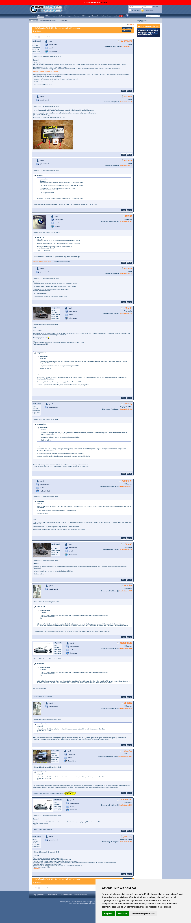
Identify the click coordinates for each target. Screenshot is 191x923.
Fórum (68, 902)
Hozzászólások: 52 (126, 102)
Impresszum (52, 895)
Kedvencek (64, 20)
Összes (33, 20)
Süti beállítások (66, 895)
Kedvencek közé (127, 28)
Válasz (123, 90)
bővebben (104, 2)
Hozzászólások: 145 (126, 313)
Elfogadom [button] (108, 914)
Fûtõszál (37, 31)
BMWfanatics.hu (49, 9)
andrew (128, 96)
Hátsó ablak (36, 868)
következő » (50, 37)
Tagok (93, 902)
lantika (128, 216)
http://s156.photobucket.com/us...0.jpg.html (45, 71)
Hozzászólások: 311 (126, 409)
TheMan (127, 307)
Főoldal (62, 902)
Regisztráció (150, 10)
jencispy (127, 403)
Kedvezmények (82, 903)
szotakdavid (126, 642)
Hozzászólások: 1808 (125, 648)
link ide (129, 90)
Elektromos (75, 28)
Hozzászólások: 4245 (125, 591)
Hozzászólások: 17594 (125, 756)
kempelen (127, 480)
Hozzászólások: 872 (126, 221)
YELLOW (127, 750)
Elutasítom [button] (122, 914)
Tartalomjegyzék (61, 28)
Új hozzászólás (127, 30)
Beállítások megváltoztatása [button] (143, 914)
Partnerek (72, 903)
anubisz (128, 585)
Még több (131, 24)
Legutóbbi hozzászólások (48, 20)
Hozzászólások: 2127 (125, 486)
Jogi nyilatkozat (38, 895)
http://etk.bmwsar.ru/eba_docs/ (42, 261)
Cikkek (74, 902)
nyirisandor (126, 41)
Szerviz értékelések (83, 902)
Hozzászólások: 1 (126, 46)
